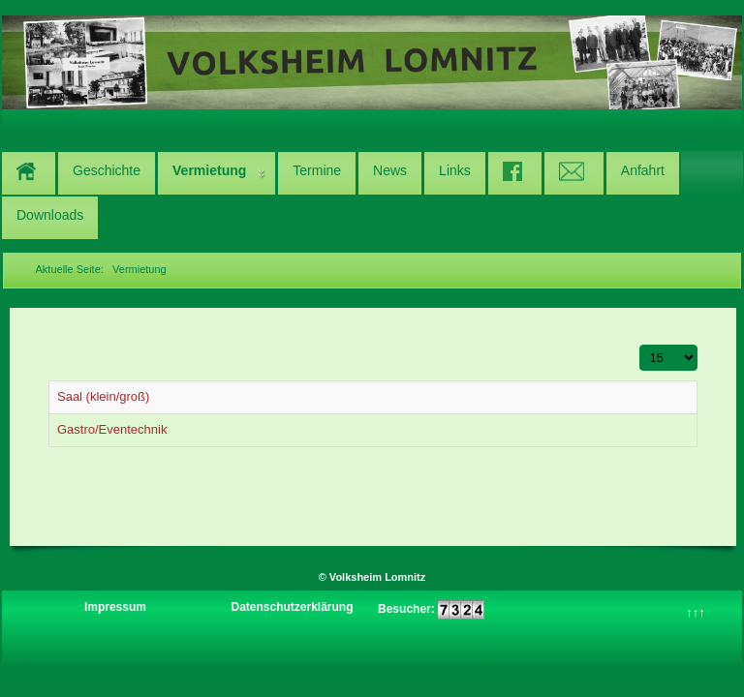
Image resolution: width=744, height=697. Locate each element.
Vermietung (209, 170)
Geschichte (106, 170)
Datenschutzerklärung (292, 607)
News (390, 170)
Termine (317, 170)
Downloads (49, 215)
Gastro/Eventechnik (112, 429)
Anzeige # (639, 345)
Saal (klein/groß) (103, 396)
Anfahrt (643, 170)
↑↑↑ (695, 612)
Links (455, 170)
